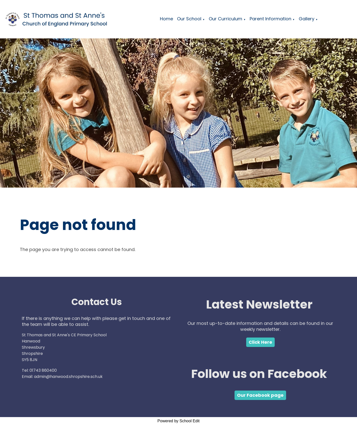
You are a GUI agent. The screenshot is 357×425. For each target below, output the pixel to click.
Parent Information (270, 19)
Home (166, 19)
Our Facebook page (260, 395)
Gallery (306, 19)
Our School (189, 19)
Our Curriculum (225, 19)
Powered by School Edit (178, 421)
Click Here (260, 342)
